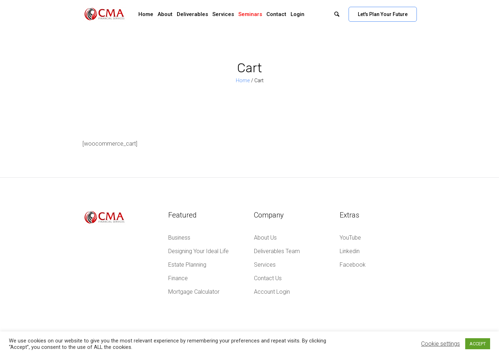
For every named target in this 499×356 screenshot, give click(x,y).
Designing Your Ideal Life (198, 251)
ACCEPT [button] (477, 343)
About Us (265, 237)
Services (265, 264)
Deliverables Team (277, 251)
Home (243, 80)
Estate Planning (187, 264)
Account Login (272, 291)
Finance (178, 278)
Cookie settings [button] (440, 343)
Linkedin (350, 251)
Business (179, 237)
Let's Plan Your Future (383, 14)
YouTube (350, 237)
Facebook (353, 264)
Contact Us (268, 278)
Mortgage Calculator (193, 291)
